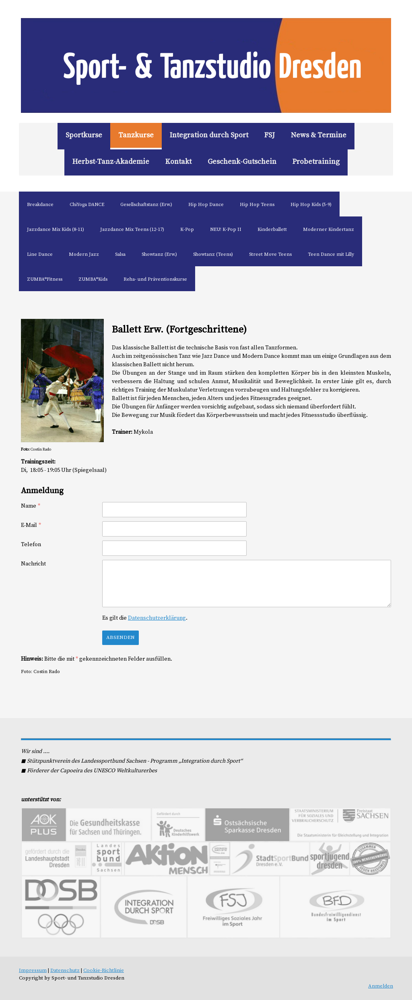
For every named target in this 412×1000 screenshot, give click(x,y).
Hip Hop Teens (257, 205)
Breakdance (40, 205)
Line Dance (40, 254)
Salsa (120, 254)
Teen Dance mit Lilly (331, 254)
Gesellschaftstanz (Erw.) (146, 205)
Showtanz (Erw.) (159, 254)
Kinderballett (272, 230)
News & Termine (318, 135)
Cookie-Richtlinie (103, 970)
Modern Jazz (84, 254)
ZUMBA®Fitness (44, 279)
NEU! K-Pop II (225, 230)
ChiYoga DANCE (87, 205)
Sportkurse (84, 135)
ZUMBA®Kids (92, 279)
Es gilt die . (144, 618)
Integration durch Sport (209, 135)
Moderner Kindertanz (328, 230)
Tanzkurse (136, 135)
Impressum (33, 970)
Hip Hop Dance (206, 205)
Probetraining (316, 161)
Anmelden (380, 986)
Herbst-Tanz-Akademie (110, 161)
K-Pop (187, 230)
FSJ (269, 135)
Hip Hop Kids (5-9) (311, 205)
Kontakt (178, 161)
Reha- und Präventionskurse (155, 279)
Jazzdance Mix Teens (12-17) (132, 230)
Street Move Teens (270, 254)
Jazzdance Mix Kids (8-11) (55, 230)
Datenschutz (65, 970)
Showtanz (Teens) (213, 254)
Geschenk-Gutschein (242, 161)
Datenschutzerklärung (157, 618)
